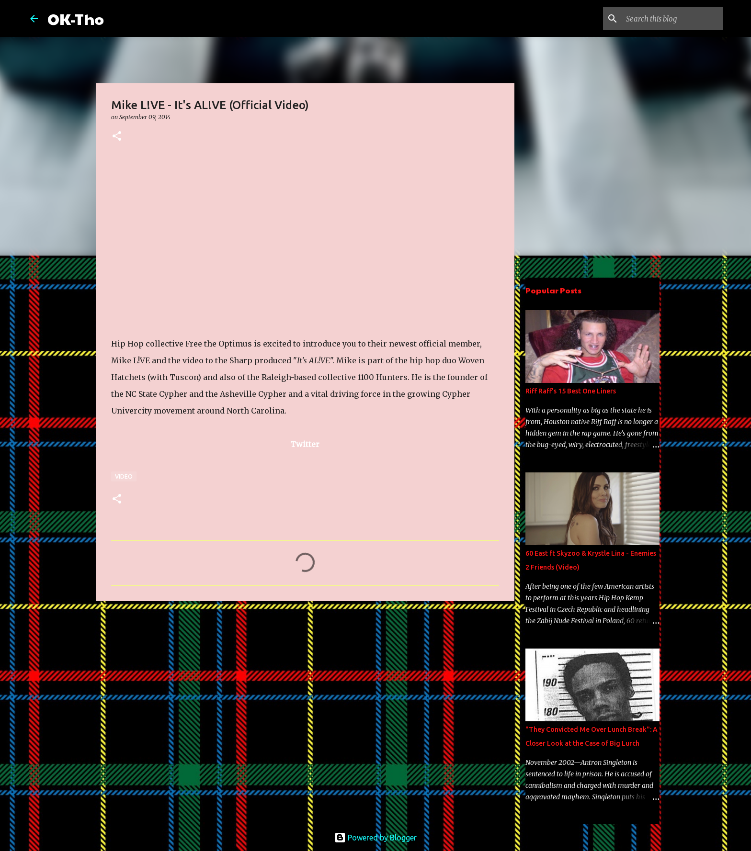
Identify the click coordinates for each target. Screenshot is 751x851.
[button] (117, 136)
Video (124, 476)
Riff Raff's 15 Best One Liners (570, 391)
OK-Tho (75, 18)
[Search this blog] (672, 18)
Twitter (304, 444)
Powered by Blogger (375, 837)
